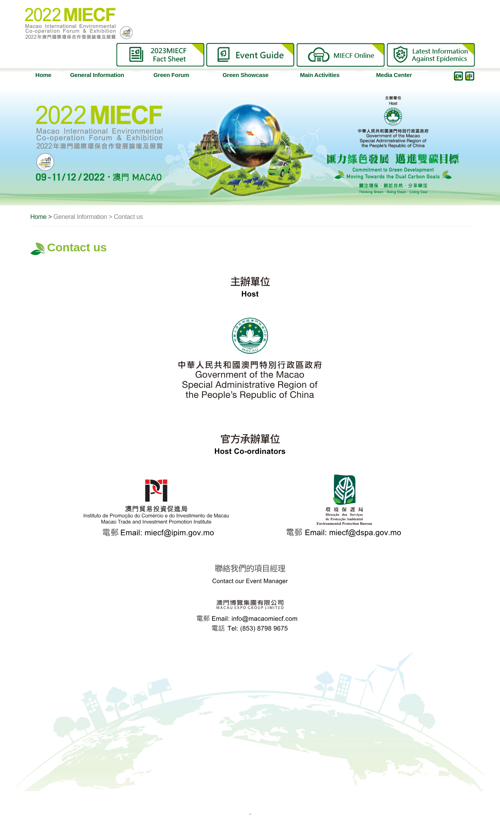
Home (44, 75)
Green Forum (179, 75)
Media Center (401, 75)
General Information (100, 75)
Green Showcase (250, 75)
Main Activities (326, 75)
